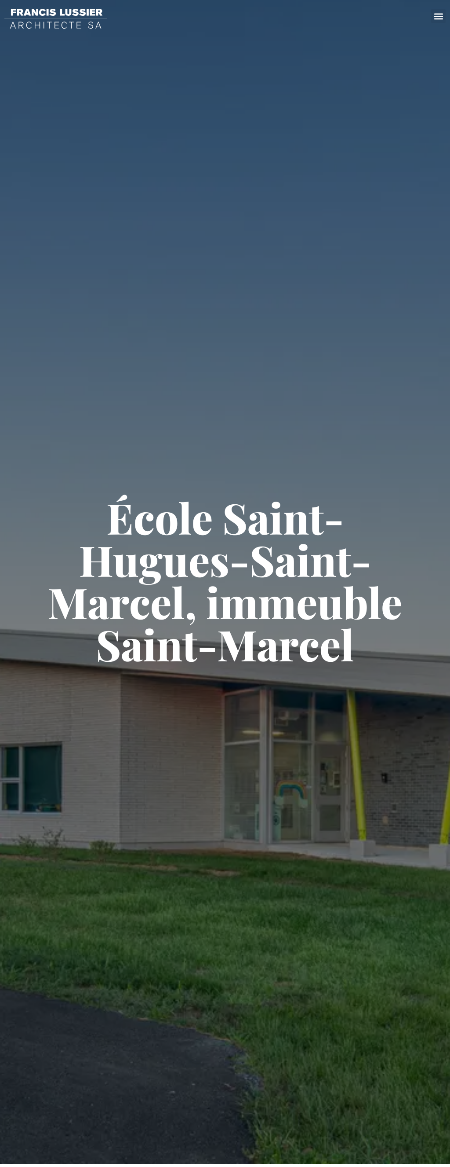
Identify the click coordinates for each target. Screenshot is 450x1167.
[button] (438, 16)
